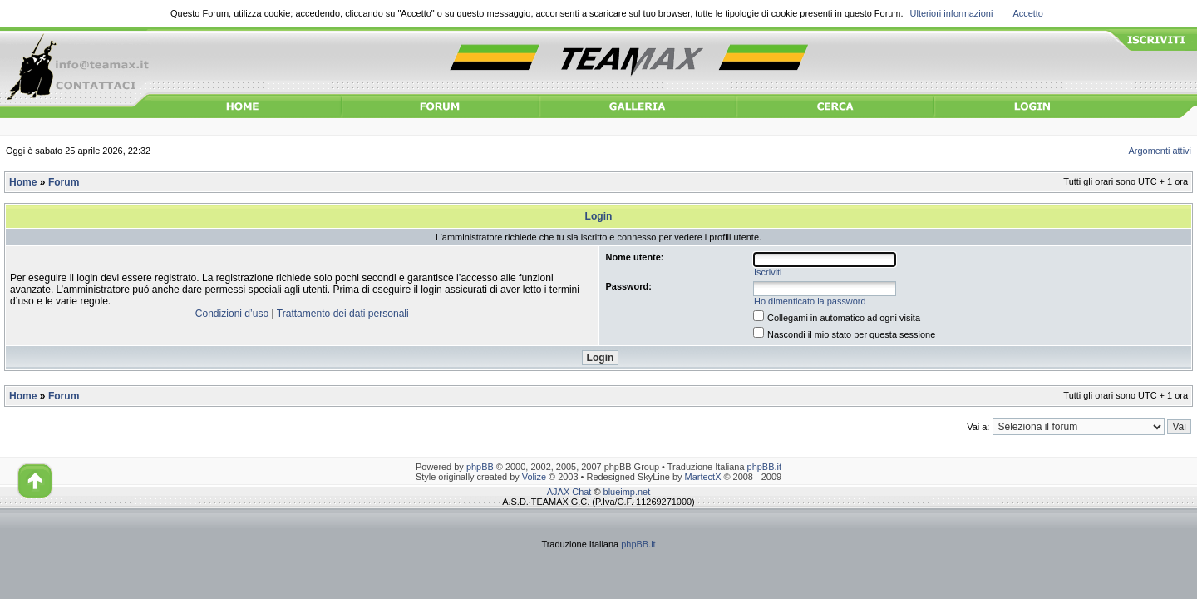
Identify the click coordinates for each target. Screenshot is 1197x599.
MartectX (703, 477)
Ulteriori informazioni (951, 13)
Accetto (1027, 13)
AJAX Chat (569, 492)
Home (23, 182)
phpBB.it (764, 467)
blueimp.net (627, 492)
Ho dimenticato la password (810, 301)
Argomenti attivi (1160, 151)
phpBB (480, 467)
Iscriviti (767, 272)
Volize (534, 477)
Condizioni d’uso (231, 313)
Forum (63, 182)
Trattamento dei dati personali (343, 313)
